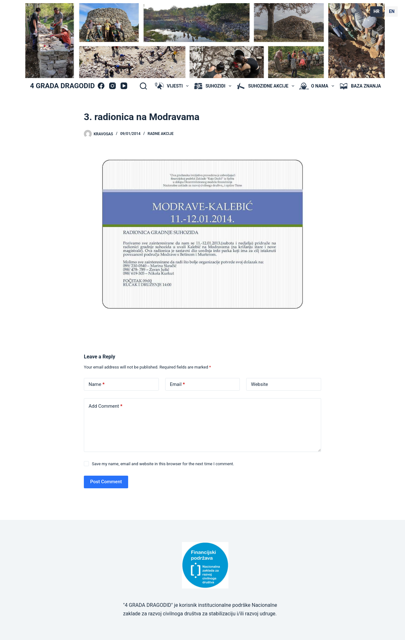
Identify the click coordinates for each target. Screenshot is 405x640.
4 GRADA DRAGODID (62, 86)
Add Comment (105, 406)
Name (97, 384)
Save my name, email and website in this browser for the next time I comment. (163, 463)
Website (259, 384)
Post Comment (106, 482)
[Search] (143, 85)
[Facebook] (101, 85)
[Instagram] (112, 85)
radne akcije (161, 133)
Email (177, 384)
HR (376, 11)
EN (392, 11)
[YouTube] (124, 85)
